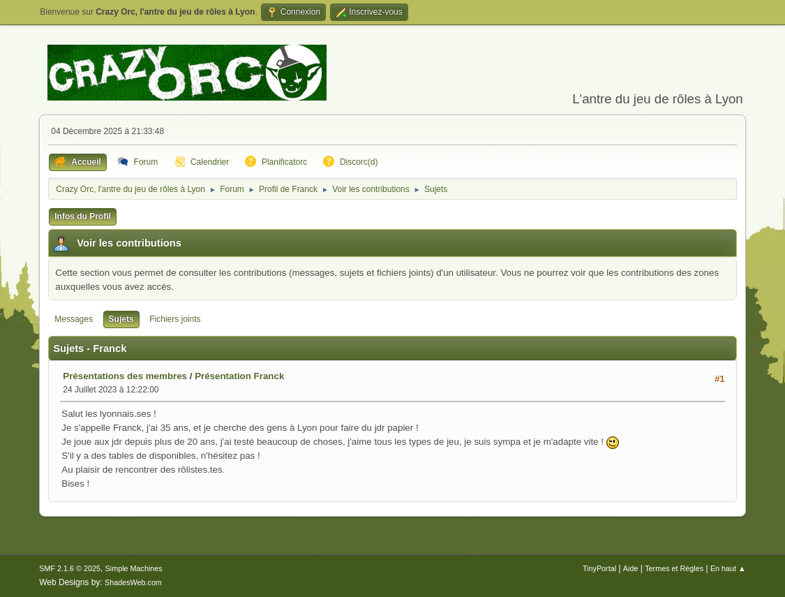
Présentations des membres (125, 376)
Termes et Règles (674, 568)
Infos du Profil (82, 216)
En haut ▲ (728, 568)
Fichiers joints (174, 319)
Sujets (121, 319)
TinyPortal (599, 568)
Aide (630, 568)
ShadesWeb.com (133, 582)
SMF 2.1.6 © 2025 (69, 568)
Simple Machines (134, 568)
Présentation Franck (239, 376)
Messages (73, 319)
